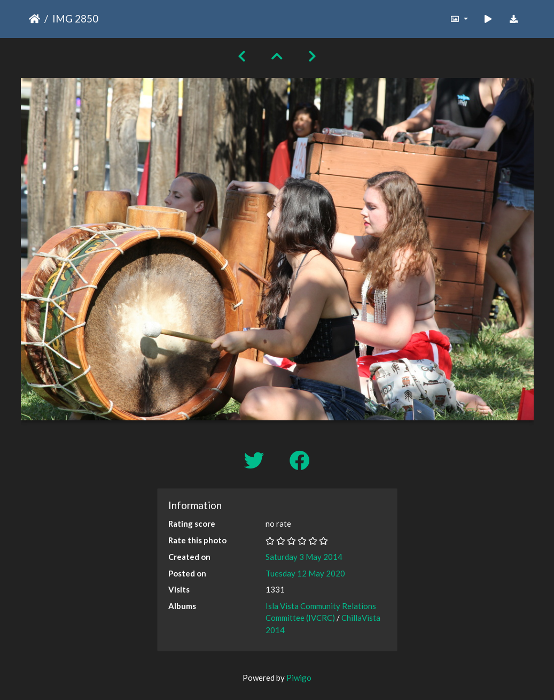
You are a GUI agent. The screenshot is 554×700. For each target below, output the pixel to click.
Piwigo (298, 677)
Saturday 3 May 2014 (304, 556)
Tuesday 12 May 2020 (305, 573)
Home (34, 18)
